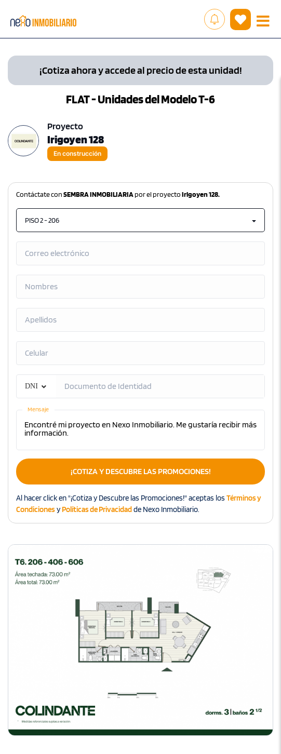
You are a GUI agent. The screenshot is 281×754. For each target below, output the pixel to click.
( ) (240, 19)
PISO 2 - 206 (140, 220)
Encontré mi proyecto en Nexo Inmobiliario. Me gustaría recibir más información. (140, 430)
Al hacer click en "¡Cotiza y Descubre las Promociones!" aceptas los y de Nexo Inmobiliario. (138, 503)
